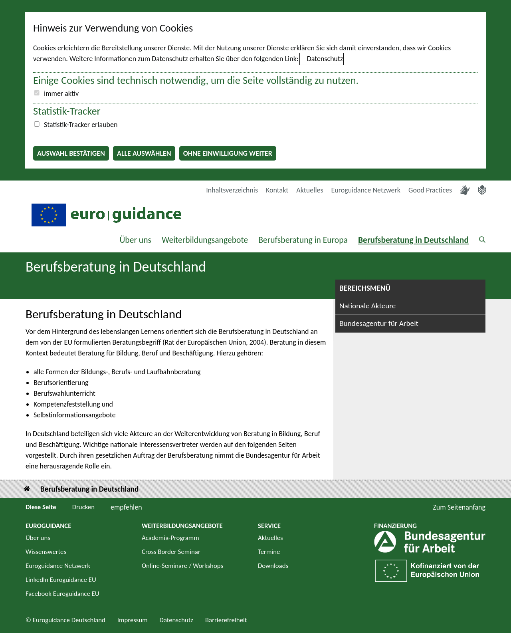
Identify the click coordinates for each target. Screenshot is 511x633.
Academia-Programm (170, 538)
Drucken (83, 507)
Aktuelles (309, 190)
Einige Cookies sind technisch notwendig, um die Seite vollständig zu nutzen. (195, 80)
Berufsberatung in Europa (303, 239)
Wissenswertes (46, 552)
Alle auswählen (144, 153)
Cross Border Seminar (171, 552)
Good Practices (430, 190)
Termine (269, 552)
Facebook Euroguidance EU (62, 593)
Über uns (135, 239)
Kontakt (277, 190)
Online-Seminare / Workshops (182, 566)
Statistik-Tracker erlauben (80, 124)
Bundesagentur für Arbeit (378, 323)
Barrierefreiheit (226, 620)
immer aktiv (61, 93)
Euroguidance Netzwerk (366, 190)
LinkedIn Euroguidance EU (61, 579)
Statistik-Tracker (67, 111)
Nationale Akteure (367, 305)
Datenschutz (325, 58)
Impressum (132, 620)
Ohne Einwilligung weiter (227, 153)
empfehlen (126, 507)
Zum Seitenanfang (459, 507)
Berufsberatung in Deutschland (413, 239)
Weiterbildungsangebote (205, 239)
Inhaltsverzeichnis (232, 190)
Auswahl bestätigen (71, 153)
